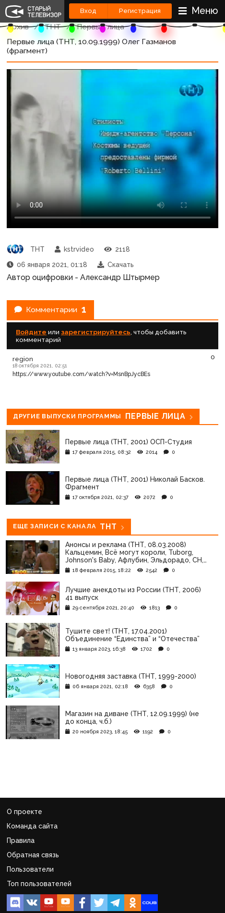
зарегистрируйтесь (95, 332)
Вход (88, 10)
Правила (21, 840)
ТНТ (53, 26)
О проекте (24, 812)
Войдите (31, 332)
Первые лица (100, 26)
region (22, 359)
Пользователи (30, 869)
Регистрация (140, 10)
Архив (18, 26)
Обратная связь (33, 855)
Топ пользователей (39, 884)
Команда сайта (32, 826)
